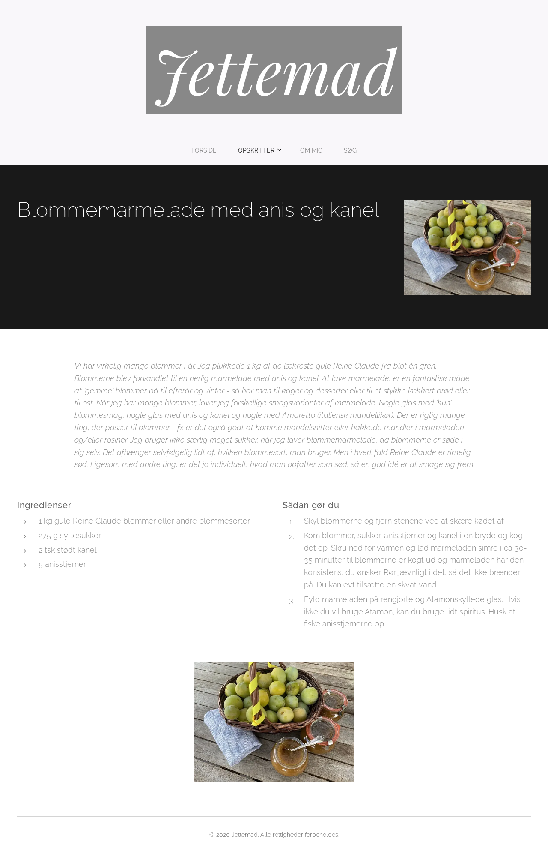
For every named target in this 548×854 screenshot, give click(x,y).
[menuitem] (245, 150)
